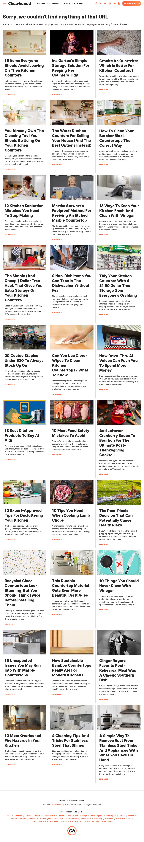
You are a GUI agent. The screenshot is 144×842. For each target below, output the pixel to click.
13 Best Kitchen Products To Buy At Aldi (22, 435)
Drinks (66, 3)
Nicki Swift (58, 819)
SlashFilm (109, 819)
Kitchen (78, 3)
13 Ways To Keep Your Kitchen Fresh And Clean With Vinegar (119, 211)
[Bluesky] (114, 4)
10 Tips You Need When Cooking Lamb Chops (71, 515)
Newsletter (132, 3)
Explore (28, 816)
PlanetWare (86, 819)
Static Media (56, 804)
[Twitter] (100, 4)
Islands (131, 816)
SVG (129, 819)
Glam (75, 816)
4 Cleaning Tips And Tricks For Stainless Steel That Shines (70, 740)
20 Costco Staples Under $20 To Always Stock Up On (24, 360)
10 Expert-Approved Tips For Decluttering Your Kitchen (24, 515)
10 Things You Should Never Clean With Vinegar (119, 586)
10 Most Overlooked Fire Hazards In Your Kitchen (23, 740)
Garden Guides (64, 816)
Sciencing (98, 819)
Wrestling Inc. (107, 821)
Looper (23, 819)
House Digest (110, 816)
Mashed (32, 819)
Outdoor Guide (72, 819)
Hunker (122, 816)
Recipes (41, 3)
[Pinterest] (110, 4)
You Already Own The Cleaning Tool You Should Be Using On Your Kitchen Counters (24, 140)
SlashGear (120, 819)
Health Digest (96, 816)
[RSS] (119, 4)
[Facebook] (96, 4)
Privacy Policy (76, 800)
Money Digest (45, 819)
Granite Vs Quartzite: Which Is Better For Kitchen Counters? (118, 66)
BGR (9, 816)
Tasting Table (36, 821)
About (62, 800)
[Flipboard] (105, 4)
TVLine (86, 821)
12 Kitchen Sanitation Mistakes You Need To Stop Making (24, 210)
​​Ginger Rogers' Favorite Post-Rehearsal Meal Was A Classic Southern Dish (117, 670)
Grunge (83, 816)
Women (95, 821)
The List (63, 821)
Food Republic (49, 816)
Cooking (54, 3)
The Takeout (75, 821)
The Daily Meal (51, 821)
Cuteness (18, 816)
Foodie (37, 816)
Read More (9, 94)
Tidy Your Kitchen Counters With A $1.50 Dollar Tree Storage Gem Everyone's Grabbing (118, 286)
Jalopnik (14, 819)
